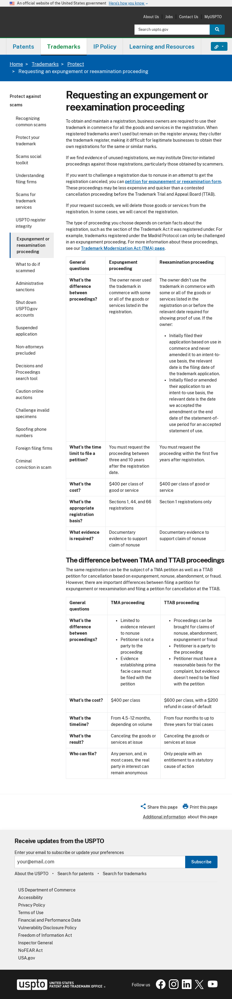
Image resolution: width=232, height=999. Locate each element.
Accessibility (30, 897)
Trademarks (45, 64)
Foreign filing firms (34, 448)
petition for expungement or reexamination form (173, 181)
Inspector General (35, 942)
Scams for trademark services (26, 201)
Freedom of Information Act (45, 935)
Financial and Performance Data (49, 920)
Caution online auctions (30, 394)
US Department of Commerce (47, 890)
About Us (151, 17)
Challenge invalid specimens (32, 413)
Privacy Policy (31, 905)
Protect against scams (25, 100)
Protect (75, 64)
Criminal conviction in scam (33, 464)
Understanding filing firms (30, 178)
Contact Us (188, 17)
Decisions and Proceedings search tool (29, 372)
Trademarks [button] (63, 46)
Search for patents (75, 873)
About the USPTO (31, 873)
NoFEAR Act (30, 950)
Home (16, 64)
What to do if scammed (28, 267)
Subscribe (201, 861)
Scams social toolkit (28, 159)
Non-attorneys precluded (30, 350)
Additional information (164, 816)
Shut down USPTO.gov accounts (26, 308)
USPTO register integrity (31, 223)
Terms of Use (31, 912)
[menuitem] (23, 46)
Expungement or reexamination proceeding (33, 245)
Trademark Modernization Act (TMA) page (123, 248)
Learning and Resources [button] (162, 46)
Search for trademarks (125, 873)
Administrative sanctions (30, 286)
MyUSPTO (213, 17)
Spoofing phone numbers (31, 432)
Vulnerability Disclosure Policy (47, 927)
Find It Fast (214, 46)
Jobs (169, 17)
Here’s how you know (129, 3)
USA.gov (26, 957)
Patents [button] (23, 46)
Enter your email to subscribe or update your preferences (69, 852)
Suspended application (26, 331)
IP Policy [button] (104, 46)
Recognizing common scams (31, 121)
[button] (159, 808)
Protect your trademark (28, 140)
